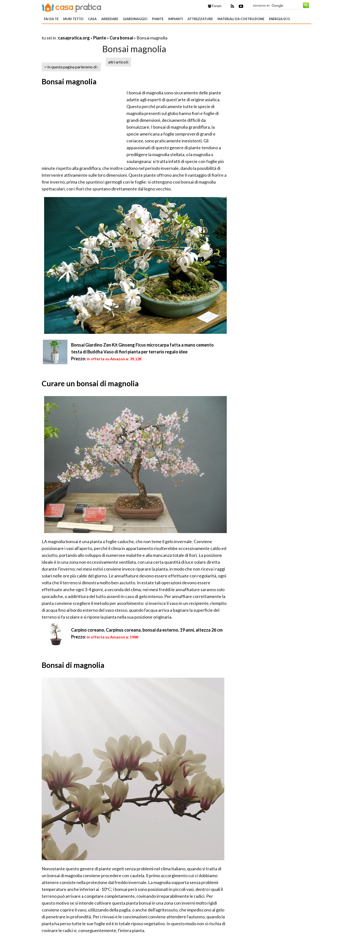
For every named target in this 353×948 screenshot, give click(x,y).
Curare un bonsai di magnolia (90, 383)
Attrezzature (200, 19)
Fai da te (51, 19)
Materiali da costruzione (240, 19)
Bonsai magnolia (69, 81)
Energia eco (279, 19)
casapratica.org (74, 37)
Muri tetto (73, 19)
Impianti (175, 19)
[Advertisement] (99, 32)
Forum (214, 6)
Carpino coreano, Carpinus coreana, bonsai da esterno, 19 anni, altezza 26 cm (147, 630)
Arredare (109, 19)
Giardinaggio (135, 19)
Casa (92, 19)
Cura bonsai (121, 37)
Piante (158, 19)
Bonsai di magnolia (73, 665)
